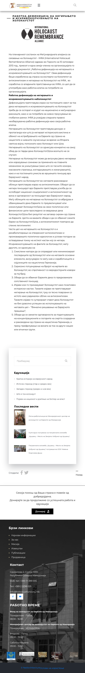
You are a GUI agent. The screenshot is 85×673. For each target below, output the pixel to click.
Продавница (18, 557)
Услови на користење (52, 668)
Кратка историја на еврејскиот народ (34, 379)
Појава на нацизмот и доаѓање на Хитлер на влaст (40, 399)
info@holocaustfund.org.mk (25, 592)
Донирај (42, 511)
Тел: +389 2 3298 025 (20, 586)
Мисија (15, 544)
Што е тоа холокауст (26, 394)
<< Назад (79, 473)
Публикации (18, 553)
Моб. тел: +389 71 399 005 (23, 581)
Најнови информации (23, 535)
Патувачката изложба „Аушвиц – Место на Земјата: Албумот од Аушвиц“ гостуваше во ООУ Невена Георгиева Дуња (49, 449)
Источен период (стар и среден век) (33, 384)
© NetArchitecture (30, 667)
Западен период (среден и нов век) (33, 389)
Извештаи (17, 548)
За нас (14, 540)
